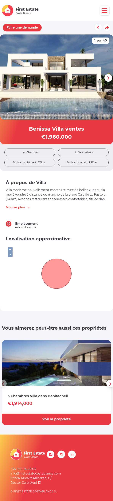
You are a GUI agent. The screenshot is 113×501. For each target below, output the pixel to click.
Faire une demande (22, 27)
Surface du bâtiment (30, 162)
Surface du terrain (83, 162)
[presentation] (108, 78)
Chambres (29, 152)
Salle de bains (83, 152)
